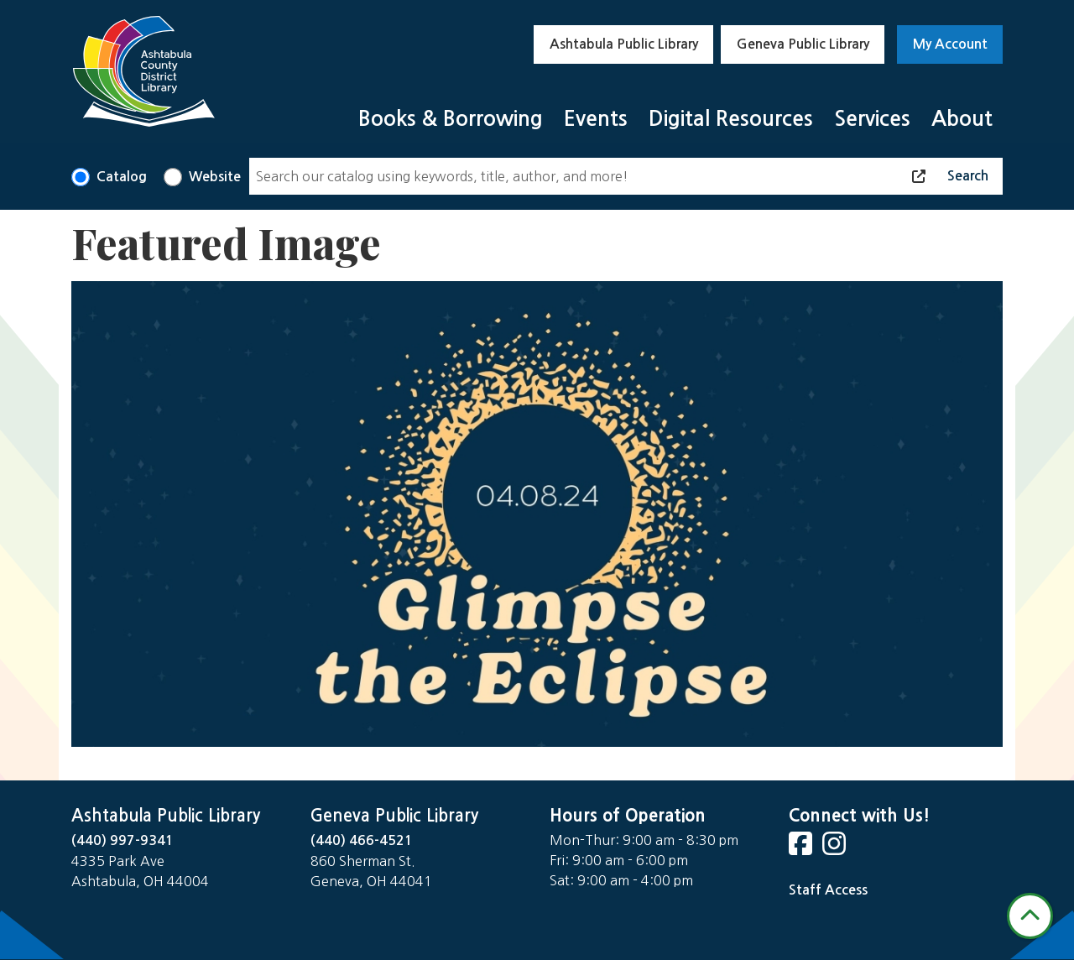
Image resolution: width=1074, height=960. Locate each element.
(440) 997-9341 (122, 840)
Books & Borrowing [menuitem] (450, 118)
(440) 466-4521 (361, 840)
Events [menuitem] (596, 118)
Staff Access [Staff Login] (828, 890)
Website (215, 176)
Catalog (121, 176)
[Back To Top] (1030, 916)
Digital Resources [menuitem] (731, 118)
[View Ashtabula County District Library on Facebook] (802, 849)
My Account (950, 44)
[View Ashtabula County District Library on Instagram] (835, 849)
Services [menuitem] (872, 118)
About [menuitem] (962, 118)
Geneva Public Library (803, 44)
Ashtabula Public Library (624, 44)
